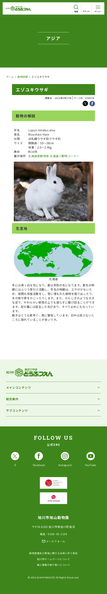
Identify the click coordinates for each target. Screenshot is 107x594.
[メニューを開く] (98, 8)
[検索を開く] (76, 9)
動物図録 (22, 76)
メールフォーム (55, 541)
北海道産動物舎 (38, 156)
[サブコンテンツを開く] (53, 410)
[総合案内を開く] (53, 399)
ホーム (10, 76)
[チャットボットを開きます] (98, 583)
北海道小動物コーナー (64, 156)
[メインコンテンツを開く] (53, 387)
